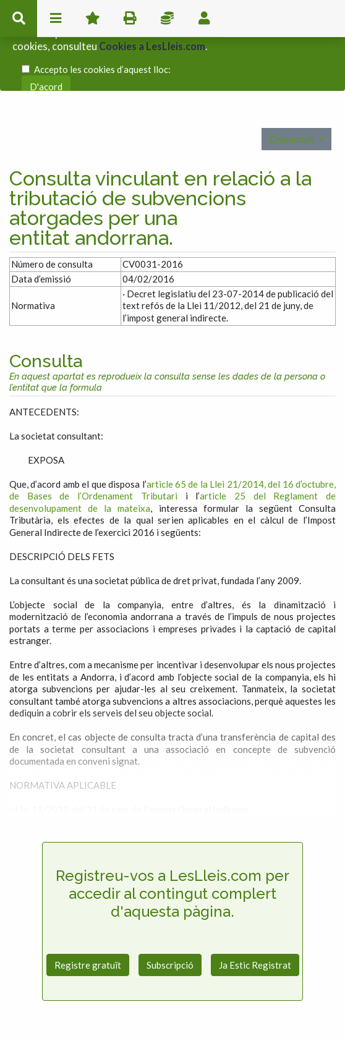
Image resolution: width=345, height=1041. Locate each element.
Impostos (166, 18)
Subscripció (170, 923)
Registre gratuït (87, 923)
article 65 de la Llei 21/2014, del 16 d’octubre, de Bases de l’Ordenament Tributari (172, 449)
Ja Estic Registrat (255, 923)
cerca (18, 18)
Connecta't (293, 97)
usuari (204, 18)
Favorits (92, 18)
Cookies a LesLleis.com (152, 40)
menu (55, 18)
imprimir (129, 18)
